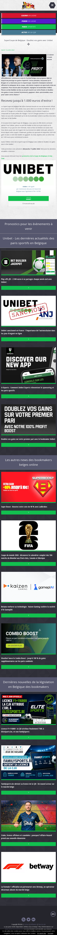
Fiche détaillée (28, 204)
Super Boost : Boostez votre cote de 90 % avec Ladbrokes (24, 506)
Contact (26, 924)
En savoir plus (41, 933)
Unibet (28, 198)
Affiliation (34, 924)
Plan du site (42, 924)
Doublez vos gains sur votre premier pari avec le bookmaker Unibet (28, 439)
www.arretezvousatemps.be (14, 929)
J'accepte (50, 933)
